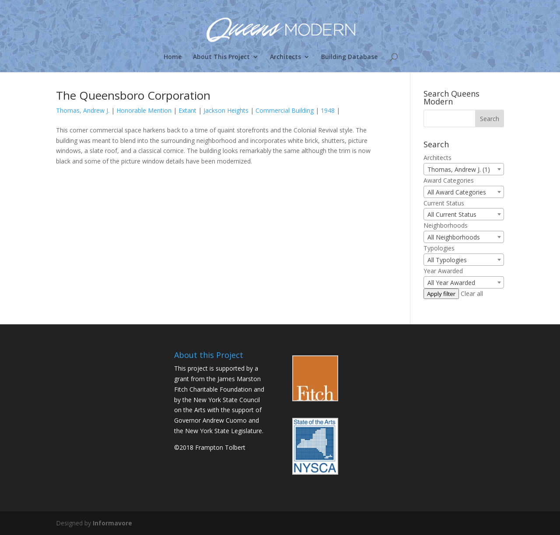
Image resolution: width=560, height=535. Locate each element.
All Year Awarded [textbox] (451, 282)
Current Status (444, 203)
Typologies (439, 248)
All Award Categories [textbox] (456, 192)
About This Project (221, 57)
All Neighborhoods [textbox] (453, 237)
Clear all (472, 293)
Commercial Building (285, 110)
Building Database (349, 57)
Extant (187, 110)
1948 (328, 110)
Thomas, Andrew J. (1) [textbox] (458, 169)
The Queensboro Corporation (133, 95)
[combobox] (464, 169)
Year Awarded (443, 271)
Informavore (112, 523)
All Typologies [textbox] (447, 260)
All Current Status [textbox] (451, 214)
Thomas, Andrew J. (82, 110)
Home (173, 57)
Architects (285, 57)
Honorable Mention (144, 110)
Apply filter (441, 294)
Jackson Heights (225, 110)
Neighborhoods (446, 225)
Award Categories (449, 180)
